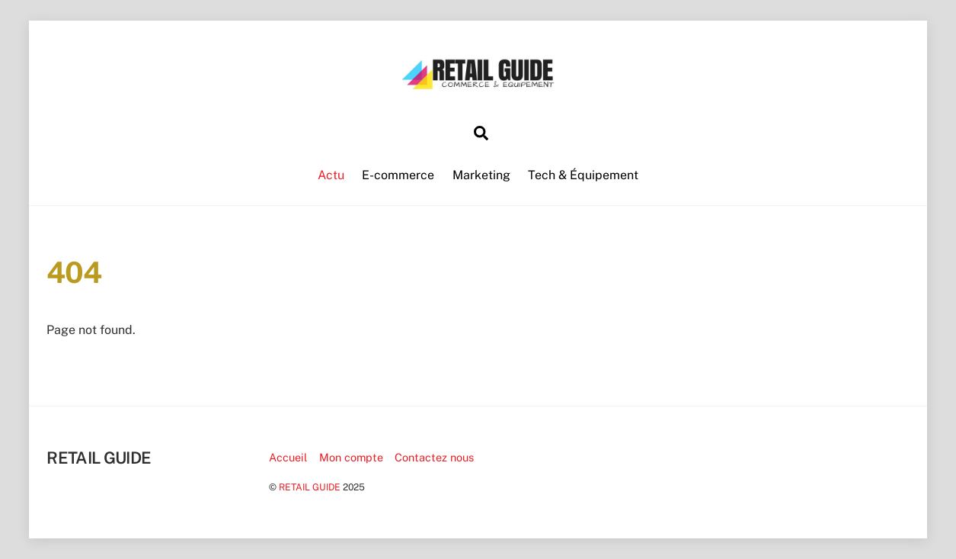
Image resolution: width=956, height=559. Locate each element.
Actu (331, 175)
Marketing (481, 175)
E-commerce (398, 175)
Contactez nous (434, 457)
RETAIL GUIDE (310, 487)
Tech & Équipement (583, 175)
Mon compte (351, 457)
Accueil (288, 457)
